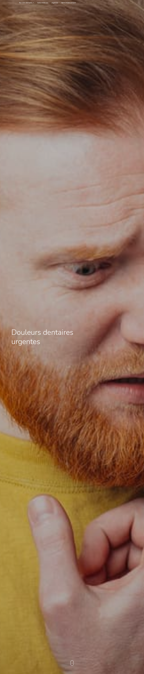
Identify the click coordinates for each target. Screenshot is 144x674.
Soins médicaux (42, 3)
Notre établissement (69, 3)
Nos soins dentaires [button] (26, 3)
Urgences (55, 3)
